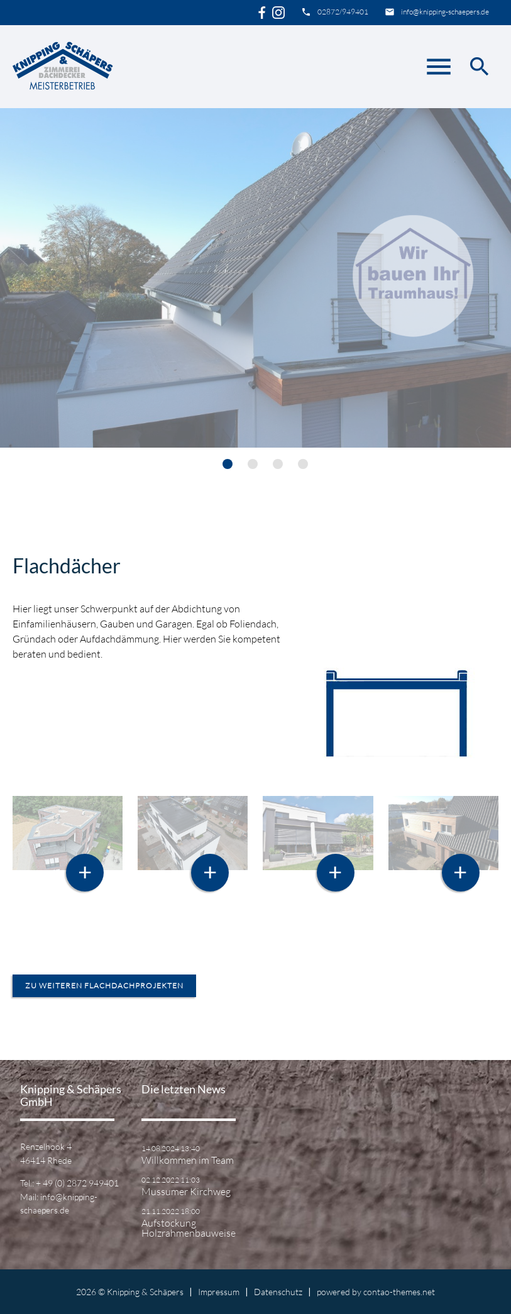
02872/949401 (342, 11)
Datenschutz (278, 1291)
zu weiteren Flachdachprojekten (104, 985)
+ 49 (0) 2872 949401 (77, 1183)
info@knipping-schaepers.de (445, 11)
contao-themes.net (399, 1291)
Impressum (218, 1291)
